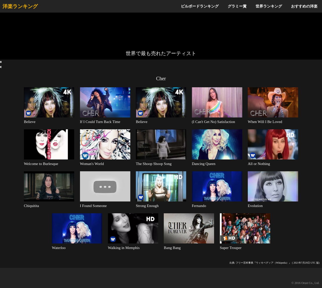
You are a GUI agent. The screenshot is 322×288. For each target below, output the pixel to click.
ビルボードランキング (200, 6)
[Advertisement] (161, 31)
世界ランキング (269, 6)
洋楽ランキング (20, 6)
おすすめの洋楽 (304, 6)
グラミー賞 (237, 6)
